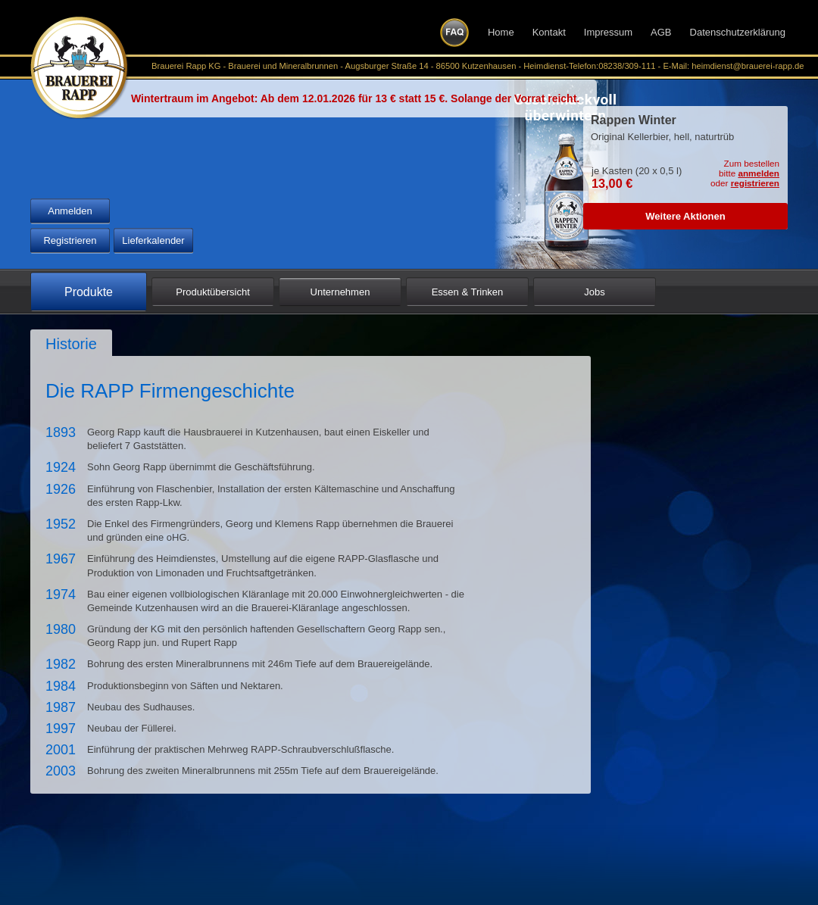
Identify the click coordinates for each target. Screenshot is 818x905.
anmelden (758, 173)
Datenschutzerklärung (737, 32)
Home (501, 32)
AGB (661, 32)
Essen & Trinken (468, 292)
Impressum (608, 32)
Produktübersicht (213, 292)
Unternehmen (340, 292)
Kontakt (549, 32)
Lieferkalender (153, 240)
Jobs (594, 292)
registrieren (755, 183)
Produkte (88, 292)
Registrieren (69, 240)
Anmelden (70, 211)
